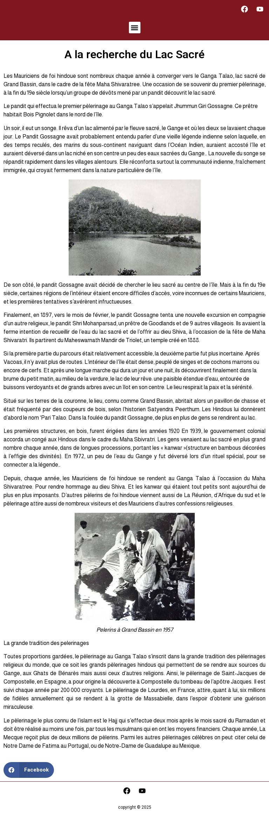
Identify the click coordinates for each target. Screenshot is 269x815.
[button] (134, 27)
